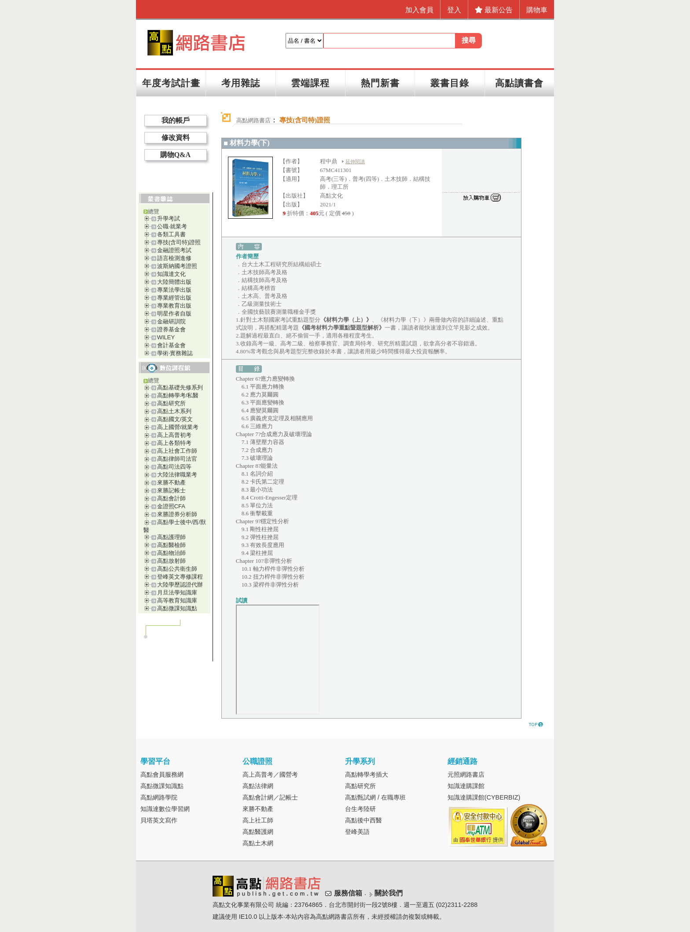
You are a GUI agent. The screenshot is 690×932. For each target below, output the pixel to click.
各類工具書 (171, 234)
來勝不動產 (171, 482)
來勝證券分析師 (177, 514)
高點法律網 (257, 785)
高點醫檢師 (171, 545)
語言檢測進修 (174, 258)
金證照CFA (171, 506)
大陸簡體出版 (174, 282)
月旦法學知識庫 (177, 592)
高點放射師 (171, 561)
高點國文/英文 (175, 419)
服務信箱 (348, 893)
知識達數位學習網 (165, 808)
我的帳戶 (175, 120)
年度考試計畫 (171, 83)
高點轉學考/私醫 (178, 395)
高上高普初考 (174, 435)
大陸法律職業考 (177, 474)
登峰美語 (357, 831)
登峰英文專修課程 (180, 576)
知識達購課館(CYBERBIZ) (484, 797)
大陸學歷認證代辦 (180, 584)
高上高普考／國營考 (270, 774)
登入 (454, 10)
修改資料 (175, 137)
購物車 (536, 10)
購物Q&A (175, 154)
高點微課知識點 (177, 608)
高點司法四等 (174, 466)
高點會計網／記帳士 (270, 797)
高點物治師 (171, 553)
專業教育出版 (174, 305)
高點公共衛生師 (177, 568)
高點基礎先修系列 (180, 387)
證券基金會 (171, 329)
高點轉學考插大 (366, 774)
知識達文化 (171, 274)
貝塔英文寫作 (158, 820)
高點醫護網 (257, 831)
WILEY (166, 337)
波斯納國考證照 (177, 266)
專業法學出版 (174, 289)
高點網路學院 (158, 797)
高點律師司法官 (177, 458)
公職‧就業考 (172, 226)
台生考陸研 (360, 808)
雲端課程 (310, 83)
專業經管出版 (174, 297)
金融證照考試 (174, 250)
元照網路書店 (466, 774)
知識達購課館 (466, 785)
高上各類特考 (174, 443)
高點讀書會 (519, 83)
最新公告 (494, 10)
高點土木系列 (174, 411)
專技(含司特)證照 (179, 242)
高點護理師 (171, 537)
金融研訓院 (171, 321)
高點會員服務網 (162, 774)
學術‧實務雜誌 (175, 353)
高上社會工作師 (177, 451)
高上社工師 (257, 820)
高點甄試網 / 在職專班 (375, 797)
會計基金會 (171, 345)
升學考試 (168, 218)
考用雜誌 (240, 83)
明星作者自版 (174, 313)
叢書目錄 (449, 83)
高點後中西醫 (363, 820)
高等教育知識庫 (177, 600)
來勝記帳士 (171, 490)
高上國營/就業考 (178, 427)
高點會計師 (171, 498)
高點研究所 (171, 403)
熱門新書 (380, 83)
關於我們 (388, 893)
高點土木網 (257, 843)
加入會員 (419, 10)
